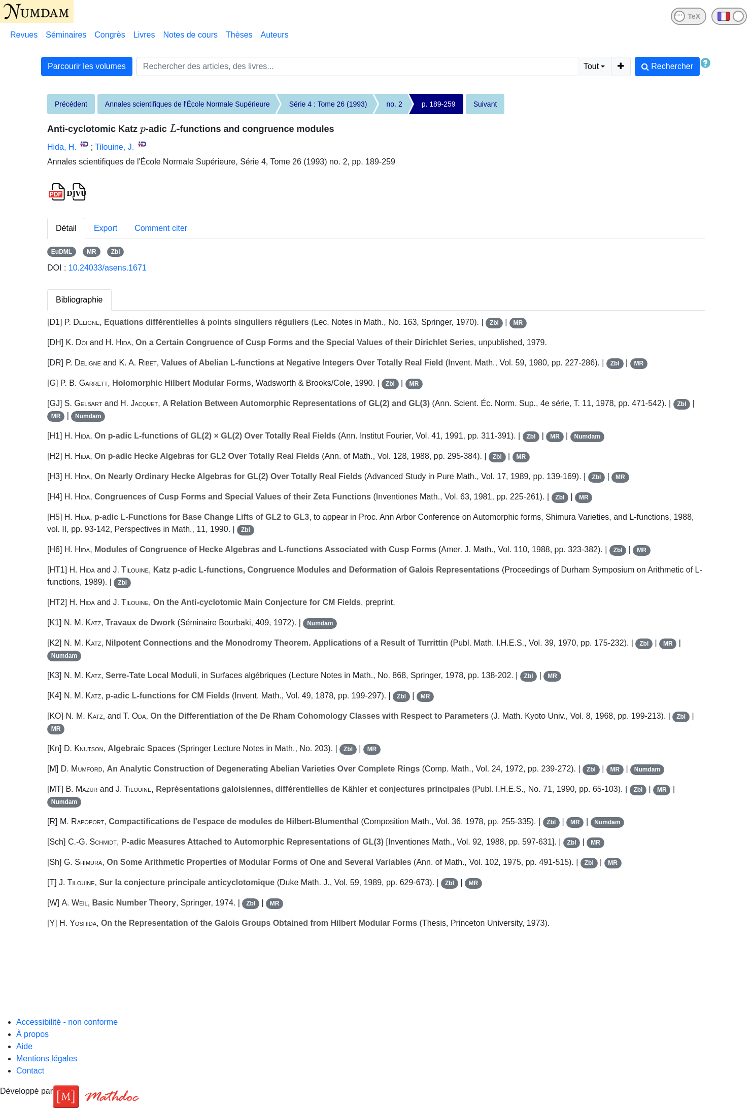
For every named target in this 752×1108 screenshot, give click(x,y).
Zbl (115, 251)
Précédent (71, 104)
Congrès (109, 34)
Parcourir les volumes (87, 66)
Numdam (88, 416)
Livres (144, 34)
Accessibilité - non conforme (67, 1022)
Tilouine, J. (114, 147)
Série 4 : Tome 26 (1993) (328, 104)
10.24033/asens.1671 (108, 267)
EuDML (61, 251)
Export (105, 228)
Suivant (485, 104)
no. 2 (394, 104)
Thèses (239, 34)
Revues (24, 34)
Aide (24, 1046)
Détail (66, 228)
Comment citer (160, 228)
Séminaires (66, 34)
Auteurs (275, 34)
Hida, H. (62, 147)
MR (91, 251)
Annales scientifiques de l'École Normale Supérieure (187, 104)
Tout (591, 66)
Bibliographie (79, 299)
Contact (30, 1070)
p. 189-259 (439, 104)
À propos (32, 1034)
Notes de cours (190, 34)
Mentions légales (46, 1058)
